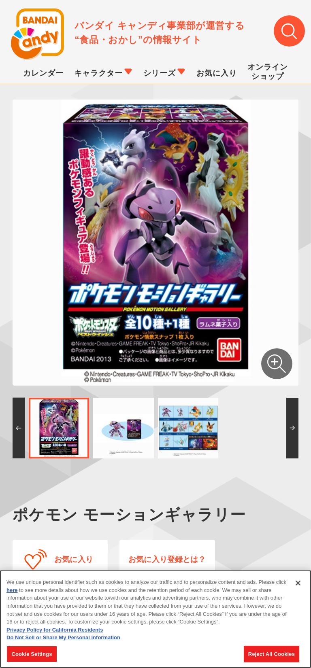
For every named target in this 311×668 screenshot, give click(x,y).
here (11, 593)
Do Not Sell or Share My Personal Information (63, 641)
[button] (19, 428)
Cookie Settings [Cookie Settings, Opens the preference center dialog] (31, 657)
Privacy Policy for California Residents (54, 633)
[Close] (298, 586)
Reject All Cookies (271, 657)
